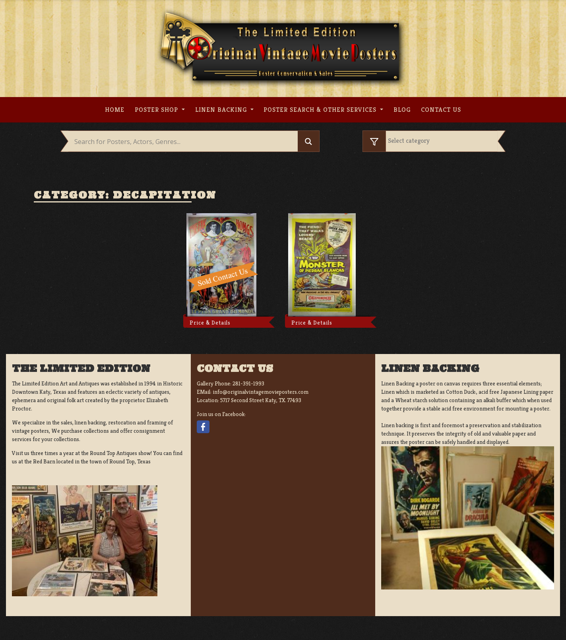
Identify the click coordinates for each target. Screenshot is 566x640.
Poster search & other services (321, 109)
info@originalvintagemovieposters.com (260, 391)
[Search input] (185, 141)
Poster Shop (157, 109)
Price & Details (210, 322)
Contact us (441, 109)
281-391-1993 (248, 383)
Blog (402, 109)
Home (114, 109)
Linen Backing (222, 109)
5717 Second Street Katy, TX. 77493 (260, 400)
